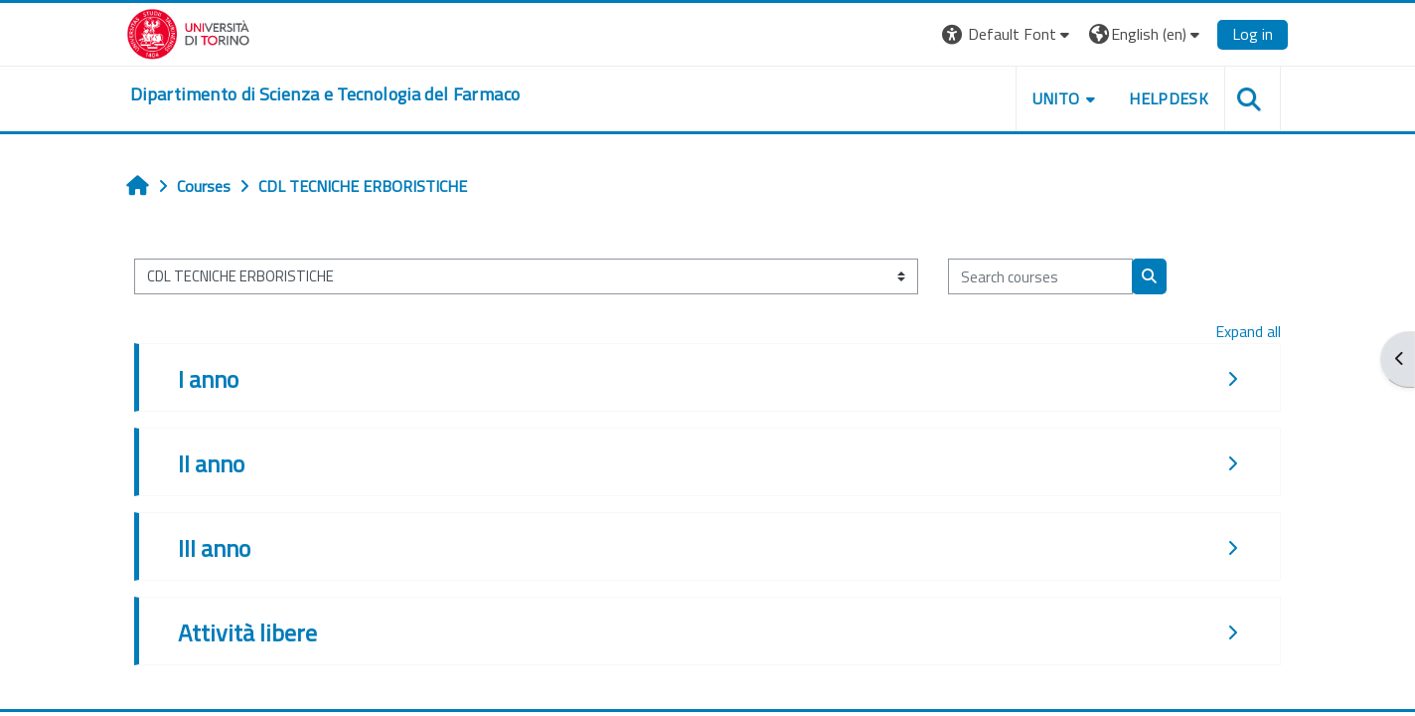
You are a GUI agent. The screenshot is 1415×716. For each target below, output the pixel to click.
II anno (211, 463)
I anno (208, 379)
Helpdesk (1168, 98)
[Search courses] (1040, 277)
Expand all (1248, 331)
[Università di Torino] (188, 32)
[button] (1008, 34)
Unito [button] (1056, 98)
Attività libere (247, 632)
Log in (1252, 34)
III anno (214, 548)
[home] (325, 94)
